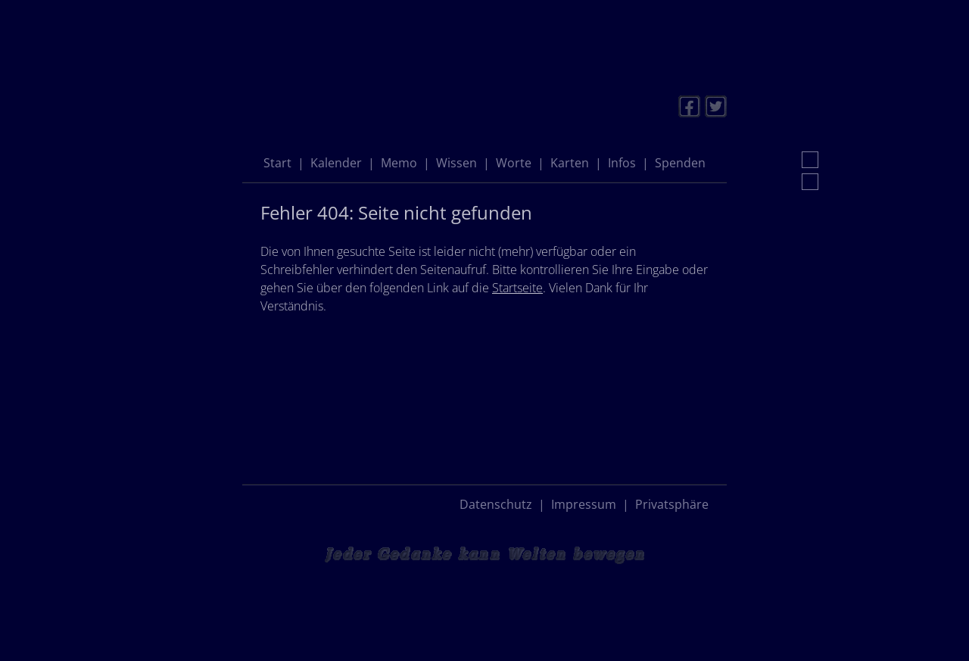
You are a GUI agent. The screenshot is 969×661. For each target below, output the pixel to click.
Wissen (456, 162)
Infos (622, 162)
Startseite (517, 287)
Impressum (583, 504)
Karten (569, 162)
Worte (513, 162)
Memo (399, 162)
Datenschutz (496, 504)
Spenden (680, 162)
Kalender (336, 162)
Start (277, 162)
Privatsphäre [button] (672, 504)
